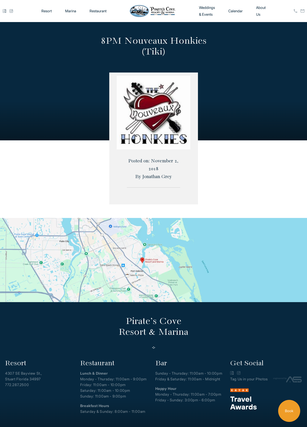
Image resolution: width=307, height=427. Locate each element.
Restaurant (98, 11)
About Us (261, 11)
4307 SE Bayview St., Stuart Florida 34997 (23, 376)
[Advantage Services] (287, 380)
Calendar (235, 11)
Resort (46, 11)
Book (289, 411)
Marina (70, 11)
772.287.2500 (17, 385)
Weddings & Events (207, 11)
